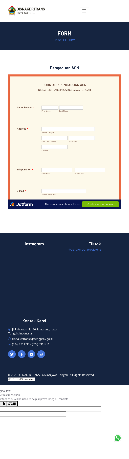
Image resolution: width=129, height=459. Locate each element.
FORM (71, 40)
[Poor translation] (12, 403)
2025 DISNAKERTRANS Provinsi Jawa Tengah (40, 375)
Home (57, 40)
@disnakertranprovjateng (85, 249)
